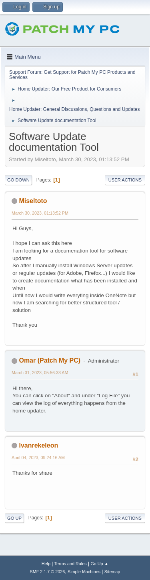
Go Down (18, 180)
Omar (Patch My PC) (49, 360)
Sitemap (112, 571)
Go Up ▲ (99, 563)
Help (46, 563)
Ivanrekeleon (38, 445)
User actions (125, 180)
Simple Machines (84, 571)
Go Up (14, 518)
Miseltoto (33, 200)
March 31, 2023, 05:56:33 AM (40, 372)
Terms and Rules (70, 563)
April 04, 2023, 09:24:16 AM (38, 457)
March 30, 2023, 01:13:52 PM (40, 213)
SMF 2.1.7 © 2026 (47, 571)
